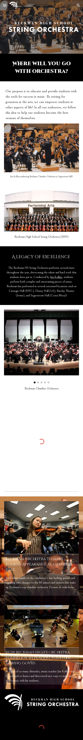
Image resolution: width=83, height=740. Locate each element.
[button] (4, 5)
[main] (41, 67)
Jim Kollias (56, 277)
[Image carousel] (41, 346)
